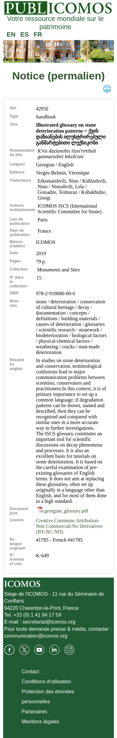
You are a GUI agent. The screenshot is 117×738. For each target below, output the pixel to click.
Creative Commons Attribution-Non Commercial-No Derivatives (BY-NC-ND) (69, 526)
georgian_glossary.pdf (62, 510)
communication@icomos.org (35, 636)
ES (24, 34)
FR (38, 34)
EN (11, 34)
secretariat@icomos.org (48, 621)
